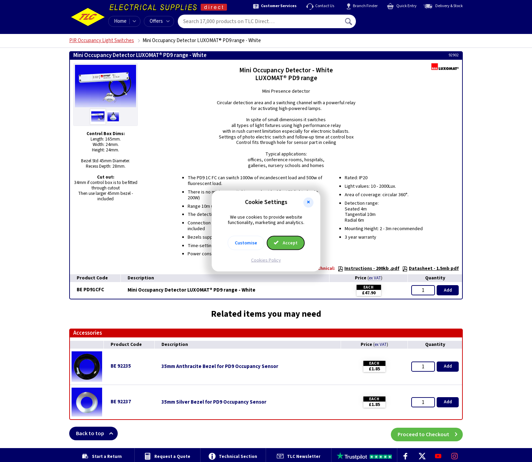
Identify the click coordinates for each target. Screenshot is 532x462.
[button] (308, 202)
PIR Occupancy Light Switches (101, 40)
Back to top (97, 433)
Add (448, 290)
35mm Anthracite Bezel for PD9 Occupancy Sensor (220, 367)
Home (120, 21)
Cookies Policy (266, 260)
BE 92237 (121, 401)
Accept (286, 243)
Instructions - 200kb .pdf (368, 268)
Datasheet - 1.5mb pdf (430, 268)
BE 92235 (121, 366)
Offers (160, 21)
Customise (246, 243)
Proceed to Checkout (430, 433)
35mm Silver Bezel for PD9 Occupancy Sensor (214, 402)
